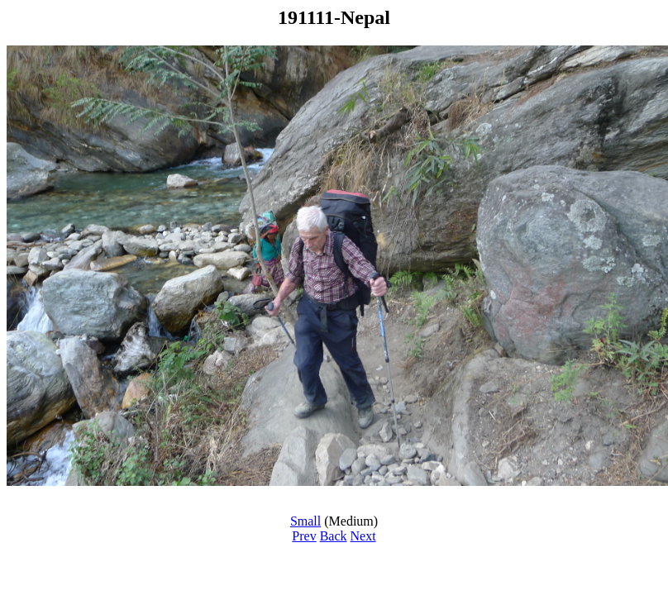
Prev (304, 536)
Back (333, 536)
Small (305, 521)
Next (363, 536)
